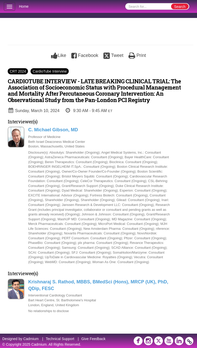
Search (179, 7)
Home (23, 6)
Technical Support (60, 339)
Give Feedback (93, 339)
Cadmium (31, 339)
